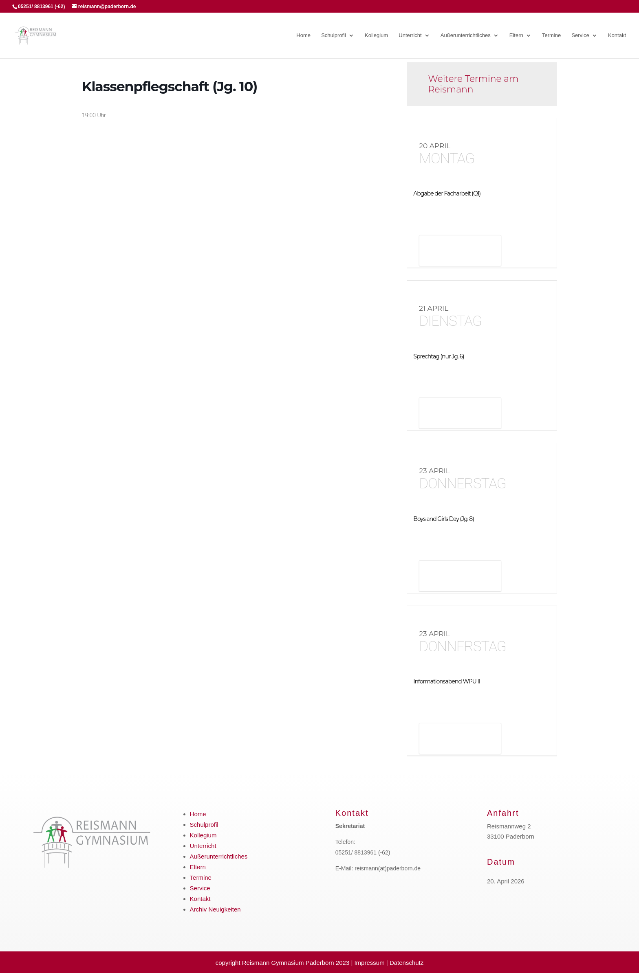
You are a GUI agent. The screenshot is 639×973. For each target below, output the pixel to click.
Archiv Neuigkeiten (215, 909)
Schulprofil (333, 35)
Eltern (516, 35)
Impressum (369, 962)
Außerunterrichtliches (466, 35)
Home (303, 35)
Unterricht (410, 35)
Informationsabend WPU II (446, 681)
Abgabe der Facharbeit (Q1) (446, 193)
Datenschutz (406, 962)
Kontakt (617, 35)
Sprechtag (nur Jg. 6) (438, 356)
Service (580, 35)
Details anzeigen (460, 251)
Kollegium (376, 35)
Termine (551, 35)
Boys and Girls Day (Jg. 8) (443, 519)
